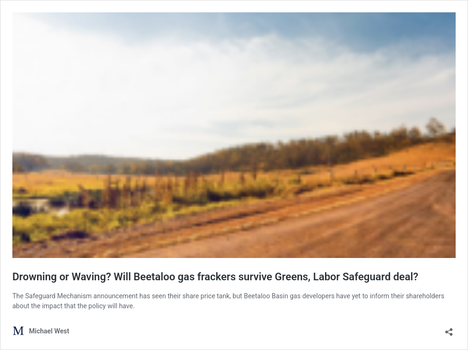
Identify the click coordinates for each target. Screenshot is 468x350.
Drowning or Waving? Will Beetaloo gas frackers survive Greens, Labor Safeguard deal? (215, 277)
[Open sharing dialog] (449, 329)
